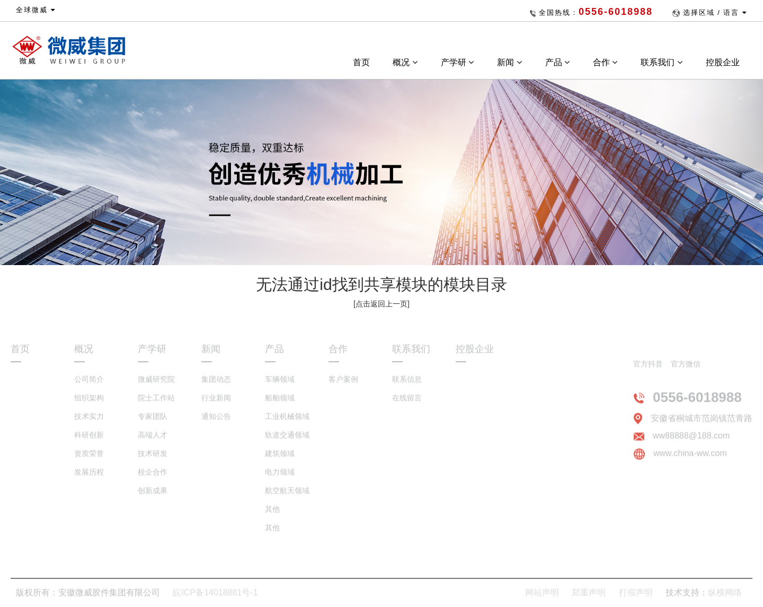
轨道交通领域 (287, 441)
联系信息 (407, 385)
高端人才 (152, 441)
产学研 (457, 62)
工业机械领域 (287, 422)
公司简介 (89, 385)
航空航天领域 (287, 496)
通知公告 (216, 422)
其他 (272, 515)
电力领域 (280, 478)
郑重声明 (589, 592)
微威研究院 (156, 385)
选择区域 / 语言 (715, 12)
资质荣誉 (89, 459)
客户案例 (343, 385)
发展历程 (89, 478)
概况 (405, 62)
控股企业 (724, 62)
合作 (605, 62)
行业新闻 (216, 404)
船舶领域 (280, 404)
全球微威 (36, 10)
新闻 (509, 62)
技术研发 (152, 459)
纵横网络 (725, 592)
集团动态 (216, 385)
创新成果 (152, 496)
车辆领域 (280, 385)
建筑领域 (280, 459)
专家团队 (152, 422)
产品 (557, 62)
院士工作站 (156, 404)
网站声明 (542, 592)
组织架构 (89, 404)
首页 (361, 62)
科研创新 (89, 441)
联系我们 (661, 62)
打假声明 (636, 592)
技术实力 (89, 422)
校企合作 (152, 478)
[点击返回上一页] (381, 304)
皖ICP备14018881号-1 (215, 592)
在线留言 (407, 404)
